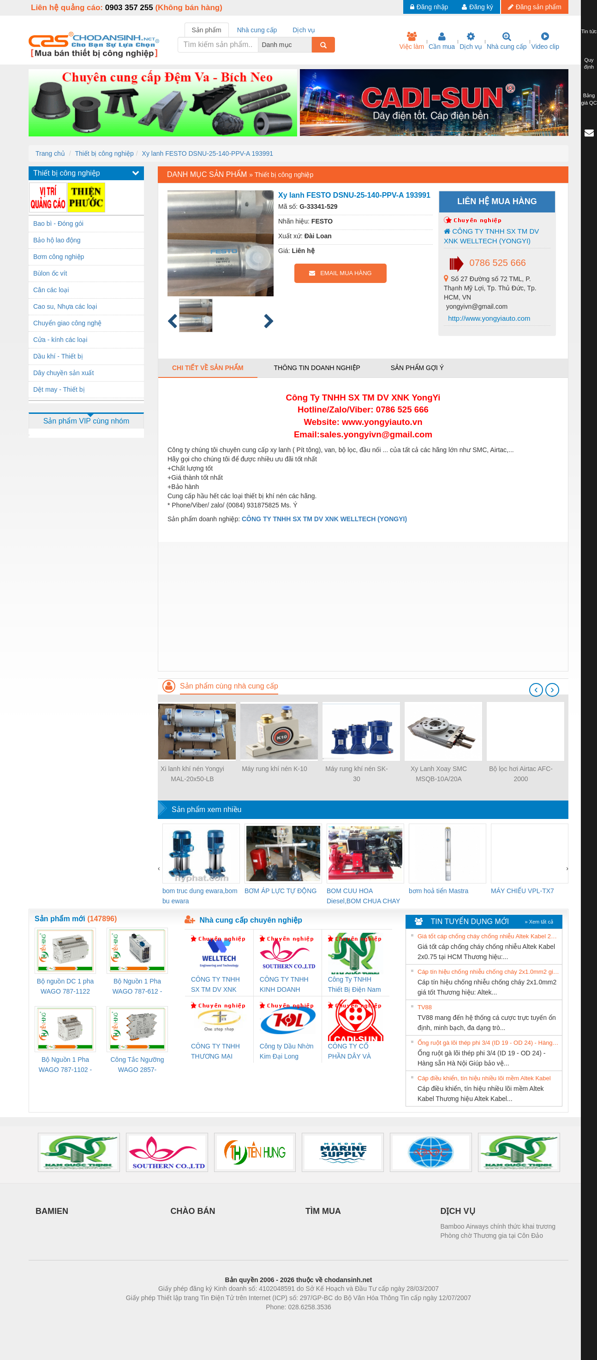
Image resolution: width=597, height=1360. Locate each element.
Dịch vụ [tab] (304, 30)
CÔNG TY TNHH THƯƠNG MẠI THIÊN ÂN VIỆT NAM (215, 1051)
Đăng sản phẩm (534, 7)
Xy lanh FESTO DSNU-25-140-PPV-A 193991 (208, 153)
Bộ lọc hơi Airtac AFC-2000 (521, 774)
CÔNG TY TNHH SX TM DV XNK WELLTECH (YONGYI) (491, 236)
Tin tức (589, 31)
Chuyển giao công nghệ (67, 323)
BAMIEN (52, 1211)
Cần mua (442, 41)
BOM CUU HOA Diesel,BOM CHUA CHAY (363, 896)
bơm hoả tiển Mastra (438, 891)
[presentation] (536, 690)
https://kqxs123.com (342, 1321)
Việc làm (411, 41)
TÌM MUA (323, 1211)
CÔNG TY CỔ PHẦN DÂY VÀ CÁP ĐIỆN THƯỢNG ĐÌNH (351, 1051)
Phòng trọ (240, 1321)
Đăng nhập (429, 7)
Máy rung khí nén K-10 (274, 768)
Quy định (589, 63)
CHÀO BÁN (193, 1211)
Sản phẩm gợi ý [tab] (417, 367)
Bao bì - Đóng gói (58, 223)
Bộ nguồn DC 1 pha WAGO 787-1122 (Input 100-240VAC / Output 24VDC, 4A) (65, 986)
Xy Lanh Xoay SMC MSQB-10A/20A (439, 774)
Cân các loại (51, 290)
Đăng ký (477, 7)
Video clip (545, 41)
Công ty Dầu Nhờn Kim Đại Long (287, 1051)
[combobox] (309, 44)
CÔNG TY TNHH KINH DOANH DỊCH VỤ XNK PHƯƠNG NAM (284, 985)
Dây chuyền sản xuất (63, 373)
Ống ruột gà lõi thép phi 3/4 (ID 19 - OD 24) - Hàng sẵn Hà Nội (489, 1042)
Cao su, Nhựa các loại (65, 306)
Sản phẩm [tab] (206, 30)
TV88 (425, 1007)
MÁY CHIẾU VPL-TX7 (522, 891)
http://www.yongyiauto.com (488, 318)
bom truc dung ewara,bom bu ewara (200, 896)
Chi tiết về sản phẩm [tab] (208, 367)
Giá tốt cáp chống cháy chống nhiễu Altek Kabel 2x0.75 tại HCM (489, 936)
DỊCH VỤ (458, 1211)
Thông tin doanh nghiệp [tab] (317, 367)
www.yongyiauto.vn (382, 422)
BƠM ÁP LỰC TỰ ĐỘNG (280, 891)
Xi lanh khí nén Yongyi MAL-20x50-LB (192, 774)
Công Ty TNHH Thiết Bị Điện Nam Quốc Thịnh (354, 985)
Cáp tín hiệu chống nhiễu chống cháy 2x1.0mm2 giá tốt (489, 971)
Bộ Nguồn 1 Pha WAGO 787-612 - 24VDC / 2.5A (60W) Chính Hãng (137, 986)
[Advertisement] (363, 606)
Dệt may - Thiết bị (59, 389)
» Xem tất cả (539, 921)
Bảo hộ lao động (57, 240)
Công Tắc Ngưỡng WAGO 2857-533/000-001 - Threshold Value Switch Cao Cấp (137, 1065)
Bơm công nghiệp (58, 256)
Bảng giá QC (589, 99)
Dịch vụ (471, 41)
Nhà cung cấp (507, 41)
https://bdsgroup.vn (286, 1321)
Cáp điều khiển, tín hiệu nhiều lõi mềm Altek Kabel (484, 1078)
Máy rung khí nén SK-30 (356, 774)
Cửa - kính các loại (60, 339)
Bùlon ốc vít (50, 273)
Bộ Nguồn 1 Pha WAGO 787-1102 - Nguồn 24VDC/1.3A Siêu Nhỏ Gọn (65, 1065)
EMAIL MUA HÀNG (340, 273)
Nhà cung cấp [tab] (257, 30)
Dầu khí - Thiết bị (58, 356)
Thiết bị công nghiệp (104, 153)
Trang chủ (50, 153)
